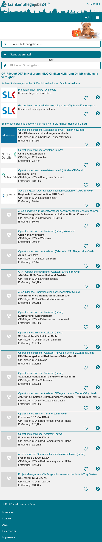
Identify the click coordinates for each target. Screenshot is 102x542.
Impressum (8, 537)
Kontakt (6, 518)
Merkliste (94, 4)
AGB (5, 525)
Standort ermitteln (21, 54)
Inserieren (8, 512)
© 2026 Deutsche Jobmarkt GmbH (19, 504)
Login (87, 17)
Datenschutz (9, 531)
